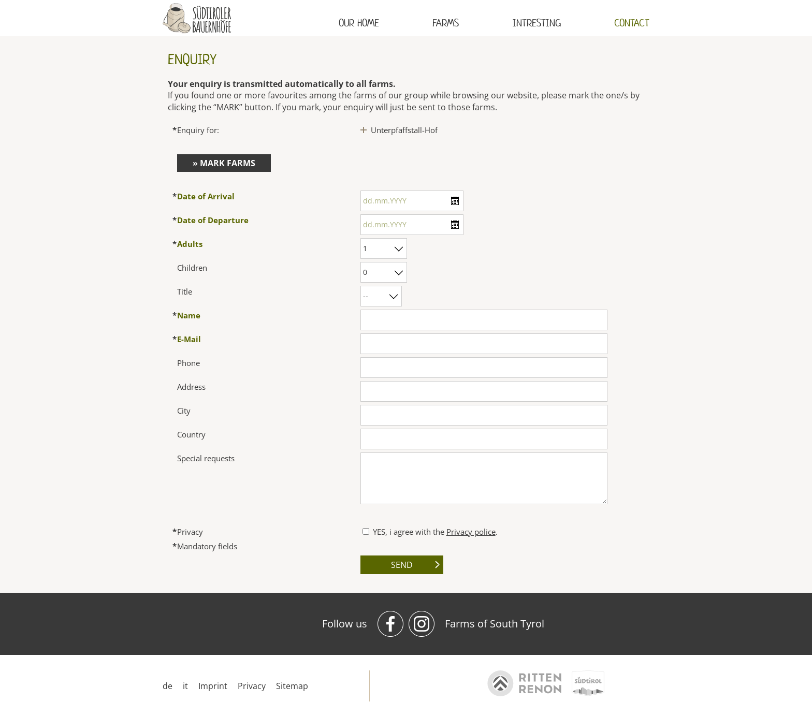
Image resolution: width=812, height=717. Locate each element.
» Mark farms (224, 163)
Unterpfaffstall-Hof (404, 130)
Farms (445, 23)
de (167, 686)
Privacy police (471, 531)
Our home (359, 23)
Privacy (252, 686)
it (185, 686)
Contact (631, 23)
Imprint (212, 686)
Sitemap (292, 686)
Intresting (537, 23)
